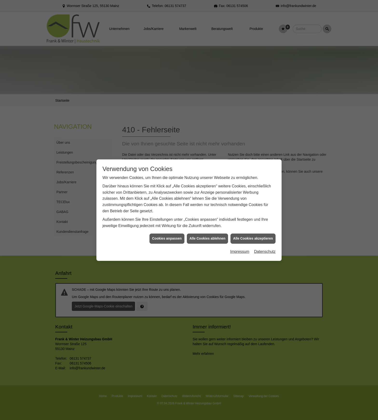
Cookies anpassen (167, 232)
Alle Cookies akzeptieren (253, 232)
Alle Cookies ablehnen (207, 232)
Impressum (239, 245)
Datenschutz (265, 245)
